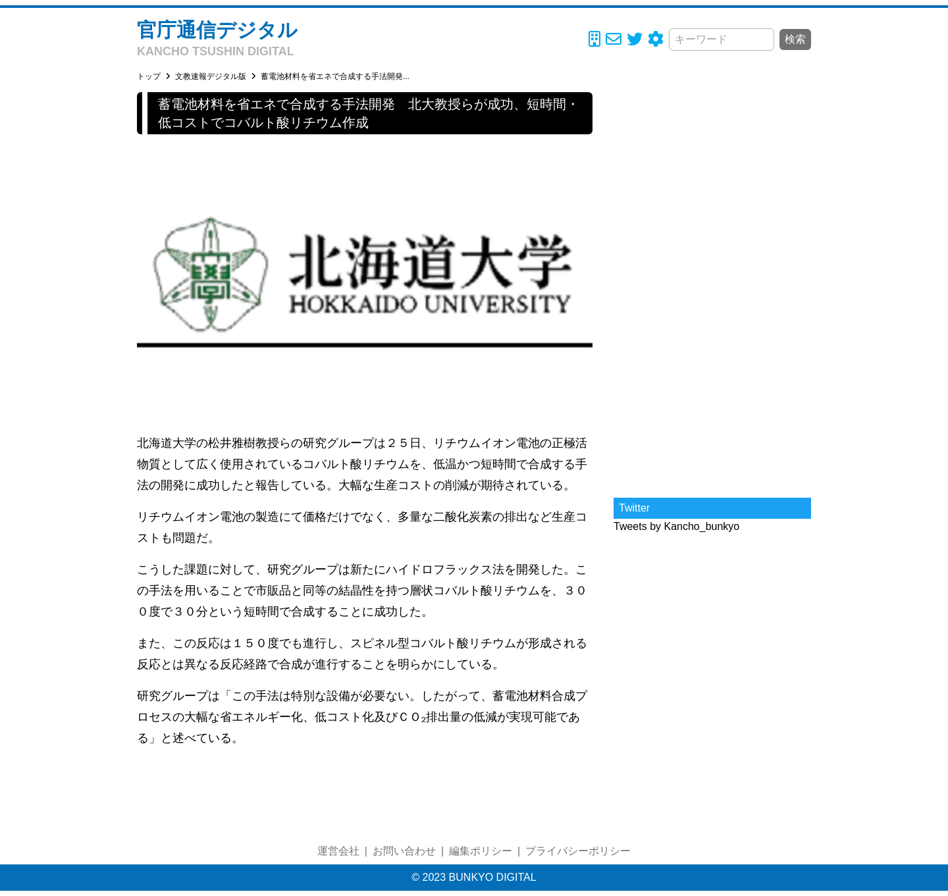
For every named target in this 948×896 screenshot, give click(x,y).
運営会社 (338, 850)
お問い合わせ (404, 850)
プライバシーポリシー (578, 850)
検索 (795, 39)
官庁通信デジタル (217, 30)
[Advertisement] (712, 289)
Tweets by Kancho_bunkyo (676, 526)
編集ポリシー (480, 850)
